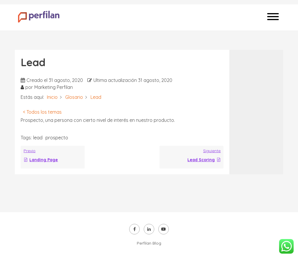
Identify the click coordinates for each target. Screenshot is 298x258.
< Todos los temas (42, 112)
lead (37, 138)
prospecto (56, 138)
